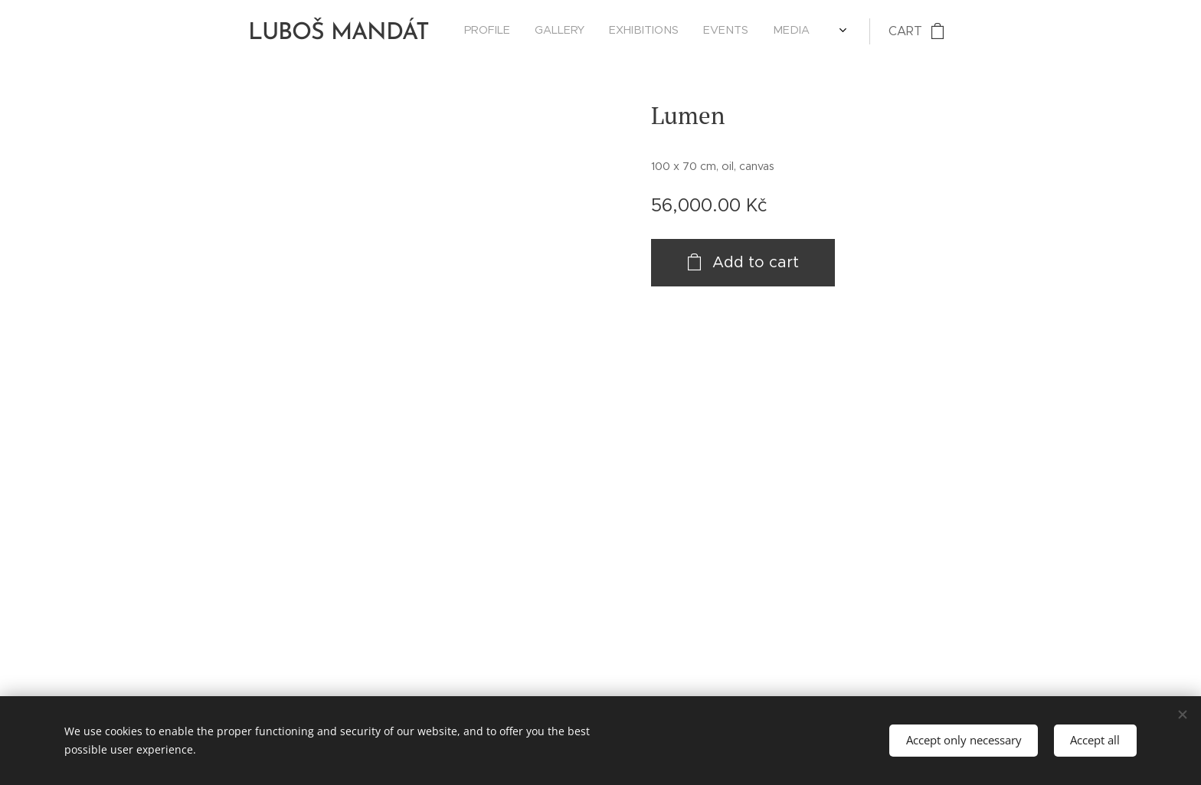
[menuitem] (699, 31)
